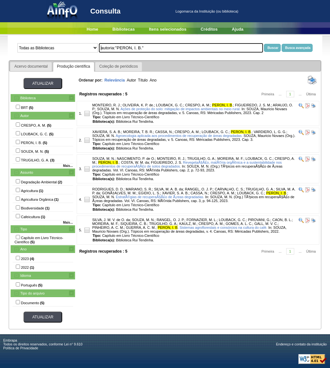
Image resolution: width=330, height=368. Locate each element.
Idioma (25, 275)
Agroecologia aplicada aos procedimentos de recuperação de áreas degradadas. (179, 136)
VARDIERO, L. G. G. (270, 132)
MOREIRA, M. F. (230, 158)
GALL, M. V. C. (266, 224)
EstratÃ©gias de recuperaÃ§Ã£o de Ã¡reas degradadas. (160, 197)
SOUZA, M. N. (108, 109)
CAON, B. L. (282, 220)
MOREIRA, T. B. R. (138, 132)
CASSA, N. (163, 132)
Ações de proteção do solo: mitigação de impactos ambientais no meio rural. (180, 109)
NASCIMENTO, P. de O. (136, 158)
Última (311, 94)
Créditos (209, 29)
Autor (24, 116)
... (280, 94)
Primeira (267, 94)
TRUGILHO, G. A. (201, 158)
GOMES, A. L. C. (239, 224)
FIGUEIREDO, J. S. (166, 162)
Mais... (68, 166)
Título (143, 80)
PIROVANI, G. (259, 220)
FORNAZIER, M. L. (202, 220)
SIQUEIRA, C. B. (134, 224)
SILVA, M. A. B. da (168, 189)
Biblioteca (28, 98)
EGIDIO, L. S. (149, 193)
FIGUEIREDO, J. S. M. (253, 105)
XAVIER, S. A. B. (175, 193)
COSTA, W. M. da (135, 162)
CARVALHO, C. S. (229, 189)
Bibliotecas (123, 29)
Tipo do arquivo (32, 293)
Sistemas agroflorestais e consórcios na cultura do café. (223, 227)
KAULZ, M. (188, 224)
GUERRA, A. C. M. (141, 227)
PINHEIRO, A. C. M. (108, 227)
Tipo (23, 229)
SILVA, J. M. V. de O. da (111, 220)
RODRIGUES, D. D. (108, 189)
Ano (23, 249)
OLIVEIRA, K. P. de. (138, 105)
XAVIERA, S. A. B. (106, 132)
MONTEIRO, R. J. (106, 105)
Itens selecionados (167, 29)
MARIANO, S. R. (139, 189)
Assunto (26, 172)
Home (92, 29)
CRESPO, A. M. (197, 105)
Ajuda (237, 29)
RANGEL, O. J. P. (199, 189)
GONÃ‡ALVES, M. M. (119, 193)
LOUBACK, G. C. (169, 105)
